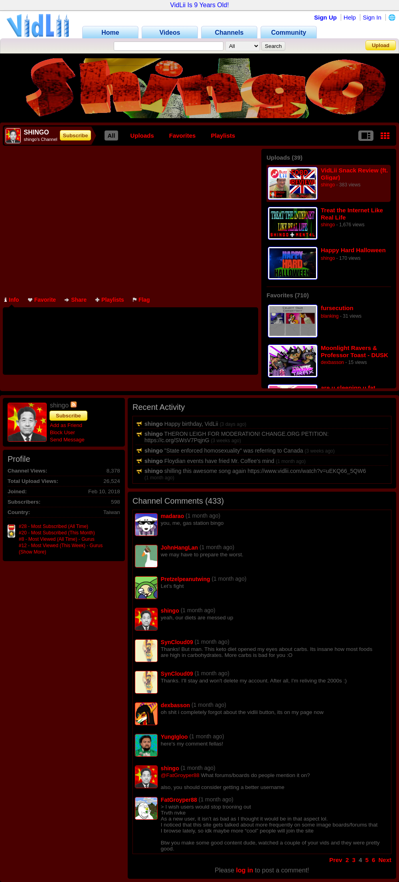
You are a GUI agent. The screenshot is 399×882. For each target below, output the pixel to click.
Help (350, 17)
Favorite (42, 300)
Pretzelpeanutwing (185, 579)
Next (384, 859)
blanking (330, 316)
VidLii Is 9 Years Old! (199, 5)
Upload (380, 45)
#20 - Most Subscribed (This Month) (57, 533)
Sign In (372, 17)
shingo (328, 185)
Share (76, 300)
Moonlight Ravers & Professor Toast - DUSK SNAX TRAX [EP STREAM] (354, 351)
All (111, 135)
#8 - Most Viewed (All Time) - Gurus (57, 539)
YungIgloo (174, 737)
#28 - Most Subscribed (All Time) (53, 526)
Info (11, 300)
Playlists (223, 135)
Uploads (142, 135)
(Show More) (32, 552)
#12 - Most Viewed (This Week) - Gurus (61, 545)
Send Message (67, 440)
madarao (172, 516)
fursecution (337, 308)
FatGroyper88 (179, 800)
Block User (62, 432)
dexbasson (332, 362)
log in (244, 870)
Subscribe (75, 135)
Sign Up (325, 17)
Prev (335, 859)
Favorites (182, 135)
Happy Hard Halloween (353, 250)
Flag (141, 300)
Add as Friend (66, 425)
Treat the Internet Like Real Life (352, 214)
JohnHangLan (179, 547)
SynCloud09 (177, 642)
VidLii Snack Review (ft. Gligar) (354, 174)
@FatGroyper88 (180, 775)
